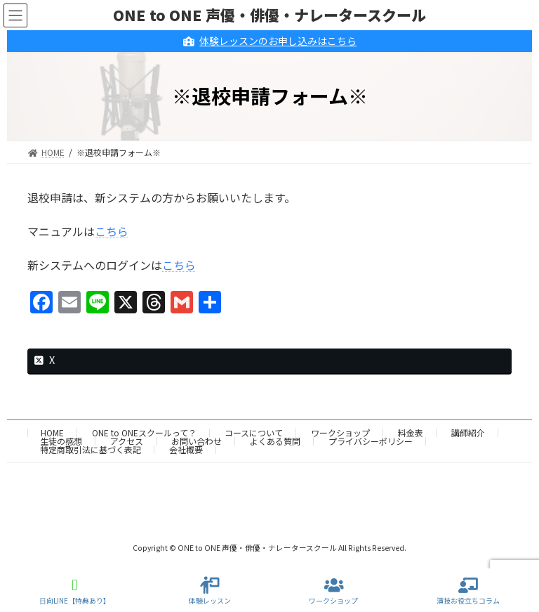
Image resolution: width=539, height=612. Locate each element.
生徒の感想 (61, 441)
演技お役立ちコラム (468, 591)
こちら (111, 231)
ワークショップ (340, 432)
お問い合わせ (196, 441)
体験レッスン (210, 591)
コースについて (254, 432)
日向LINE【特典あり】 (74, 591)
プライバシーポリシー (370, 441)
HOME (52, 432)
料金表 (410, 432)
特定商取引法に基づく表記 (90, 449)
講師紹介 (468, 432)
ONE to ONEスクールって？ (144, 432)
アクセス (126, 441)
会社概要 (186, 449)
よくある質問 (275, 441)
